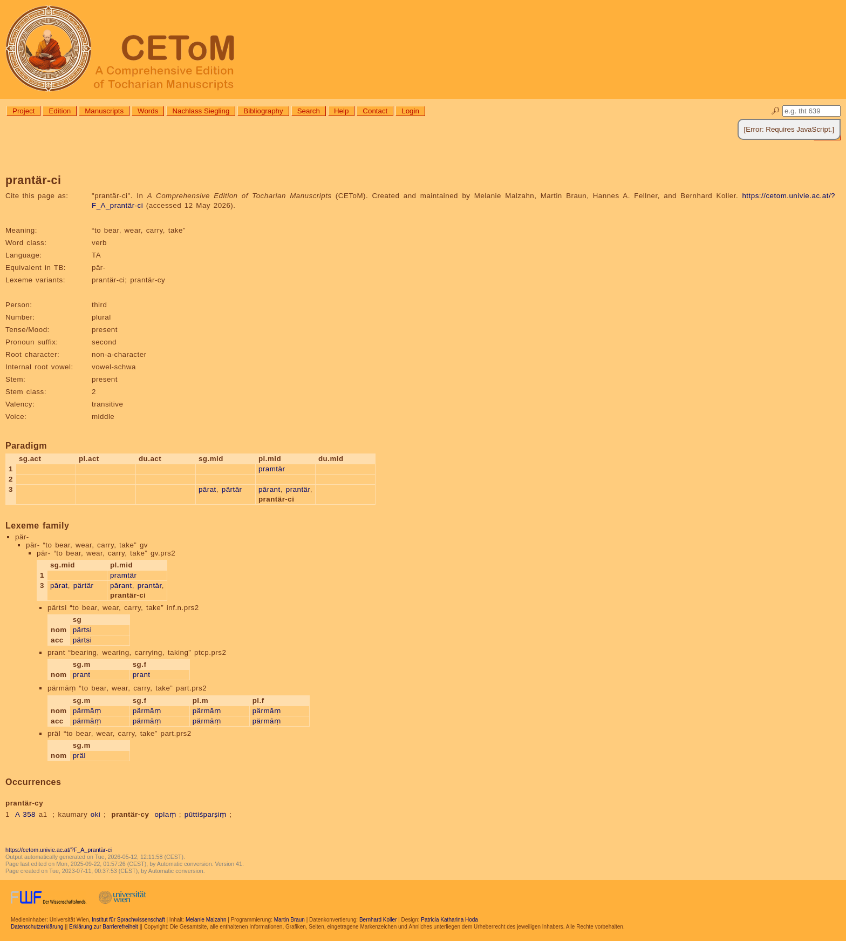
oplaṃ (165, 814)
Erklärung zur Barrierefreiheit (103, 927)
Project (23, 111)
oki (96, 814)
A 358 (25, 814)
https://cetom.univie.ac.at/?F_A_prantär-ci (58, 850)
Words (148, 111)
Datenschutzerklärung (37, 927)
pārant (269, 489)
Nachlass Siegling (200, 111)
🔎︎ (775, 111)
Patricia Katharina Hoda (449, 920)
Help (341, 111)
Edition (60, 111)
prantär (298, 489)
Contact (375, 111)
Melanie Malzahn (206, 920)
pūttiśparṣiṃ (206, 814)
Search (308, 111)
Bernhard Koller (378, 920)
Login (410, 111)
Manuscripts (104, 111)
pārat (207, 489)
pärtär (232, 489)
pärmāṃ (87, 711)
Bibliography (263, 111)
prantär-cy (130, 814)
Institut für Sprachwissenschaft (128, 920)
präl (79, 756)
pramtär (271, 469)
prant (82, 675)
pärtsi (82, 630)
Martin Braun (289, 920)
